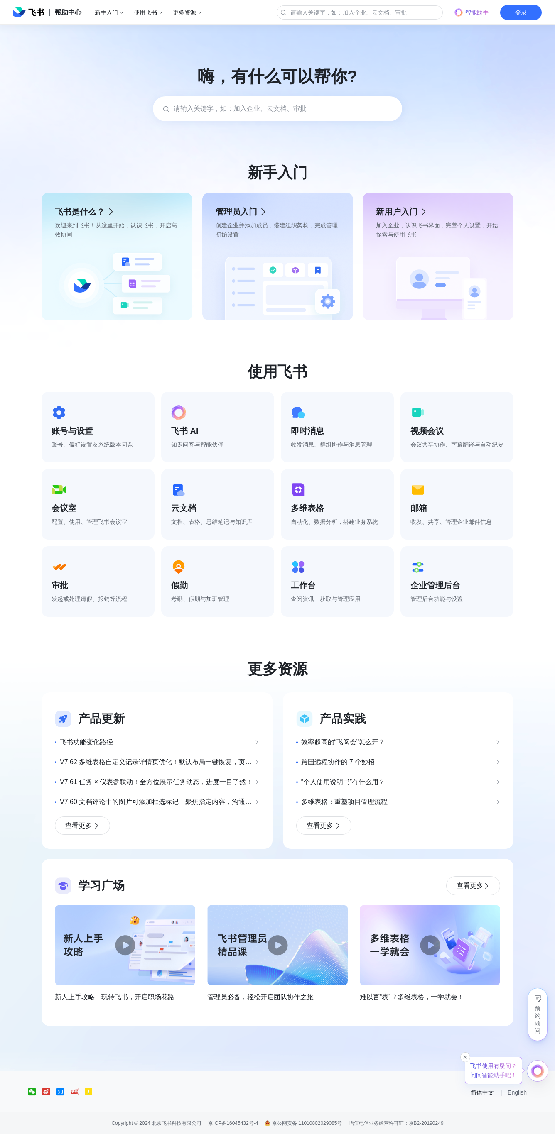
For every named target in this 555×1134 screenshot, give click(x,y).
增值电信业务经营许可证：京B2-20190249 (396, 1123)
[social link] (35, 1091)
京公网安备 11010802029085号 (303, 1123)
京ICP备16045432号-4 (233, 1123)
